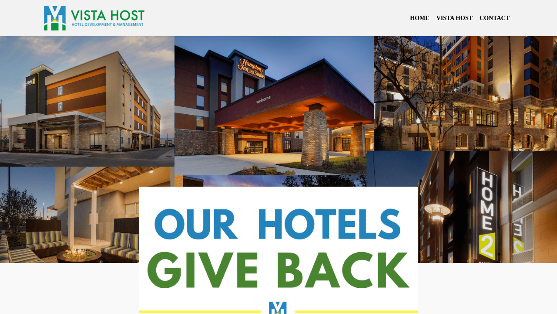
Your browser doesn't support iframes (278, 157)
